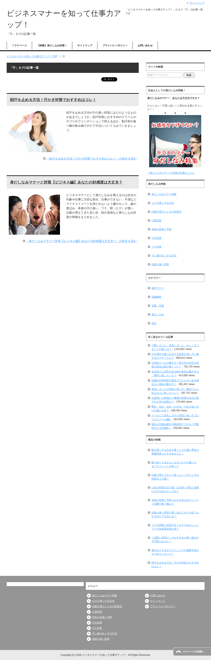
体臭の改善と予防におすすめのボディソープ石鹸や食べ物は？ (175, 502)
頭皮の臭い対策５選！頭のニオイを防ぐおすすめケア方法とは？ (175, 514)
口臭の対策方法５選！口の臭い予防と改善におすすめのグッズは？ (175, 489)
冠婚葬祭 (156, 296)
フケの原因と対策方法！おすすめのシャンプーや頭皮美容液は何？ (175, 527)
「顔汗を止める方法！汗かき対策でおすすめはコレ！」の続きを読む (91, 158)
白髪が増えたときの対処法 (166, 211)
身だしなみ (157, 314)
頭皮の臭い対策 (160, 264)
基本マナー (157, 288)
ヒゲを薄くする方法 (162, 202)
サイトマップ (84, 45)
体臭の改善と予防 (161, 229)
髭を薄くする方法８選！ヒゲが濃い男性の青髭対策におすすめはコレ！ (175, 451)
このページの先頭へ (193, 651)
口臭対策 (156, 220)
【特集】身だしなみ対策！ (52, 45)
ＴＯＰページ (19, 45)
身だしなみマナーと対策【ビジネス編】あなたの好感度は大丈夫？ (66, 182)
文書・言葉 (157, 305)
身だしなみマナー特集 (163, 194)
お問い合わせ (145, 45)
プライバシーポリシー (114, 45)
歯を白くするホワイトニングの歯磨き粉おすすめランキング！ (175, 552)
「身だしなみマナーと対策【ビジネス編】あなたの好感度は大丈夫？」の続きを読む (81, 241)
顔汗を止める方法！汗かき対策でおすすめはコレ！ (53, 100)
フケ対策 (156, 246)
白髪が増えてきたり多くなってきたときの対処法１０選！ (175, 477)
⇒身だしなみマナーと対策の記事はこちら (171, 172)
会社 (153, 323)
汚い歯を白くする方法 (163, 255)
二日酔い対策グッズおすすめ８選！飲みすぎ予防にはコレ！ (175, 539)
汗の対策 (156, 238)
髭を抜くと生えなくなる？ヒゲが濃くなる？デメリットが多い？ (173, 464)
